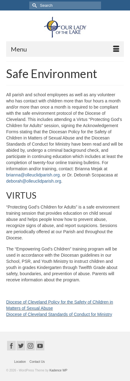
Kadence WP (58, 370)
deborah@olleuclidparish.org (33, 181)
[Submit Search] (34, 5)
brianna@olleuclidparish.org (33, 174)
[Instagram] (30, 345)
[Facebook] (11, 345)
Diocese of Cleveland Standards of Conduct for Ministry (59, 314)
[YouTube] (40, 345)
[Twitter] (21, 345)
